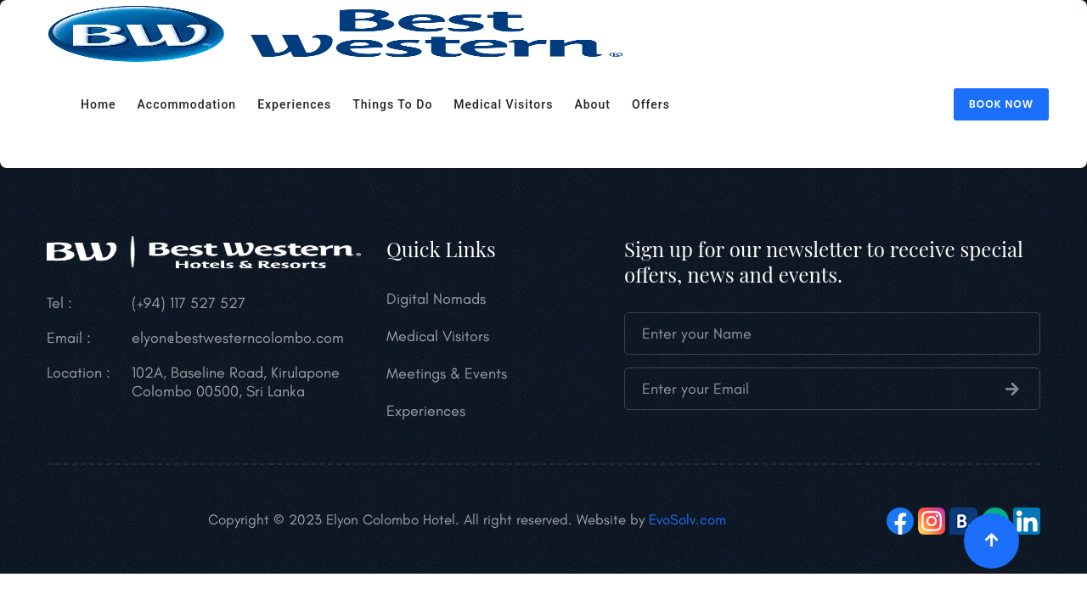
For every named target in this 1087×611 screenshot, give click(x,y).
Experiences (294, 104)
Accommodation (187, 104)
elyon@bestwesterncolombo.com (238, 337)
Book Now (1001, 104)
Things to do (392, 104)
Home (98, 104)
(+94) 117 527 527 (188, 303)
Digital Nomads (436, 298)
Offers (651, 104)
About (592, 104)
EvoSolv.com (687, 519)
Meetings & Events (446, 373)
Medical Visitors (503, 104)
